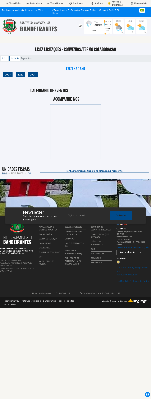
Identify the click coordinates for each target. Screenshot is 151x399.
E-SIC (93, 249)
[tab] (80, 26)
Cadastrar (121, 215)
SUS (41, 257)
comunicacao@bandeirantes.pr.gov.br (132, 247)
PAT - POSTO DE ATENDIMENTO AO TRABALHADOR (73, 261)
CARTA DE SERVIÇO (48, 239)
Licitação (15, 58)
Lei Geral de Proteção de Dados (132, 281)
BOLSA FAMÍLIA (45, 234)
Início (4, 58)
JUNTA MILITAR (97, 254)
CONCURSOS (45, 243)
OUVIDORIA (44, 248)
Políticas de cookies (126, 274)
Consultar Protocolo (73, 227)
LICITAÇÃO (69, 239)
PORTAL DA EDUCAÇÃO (49, 252)
